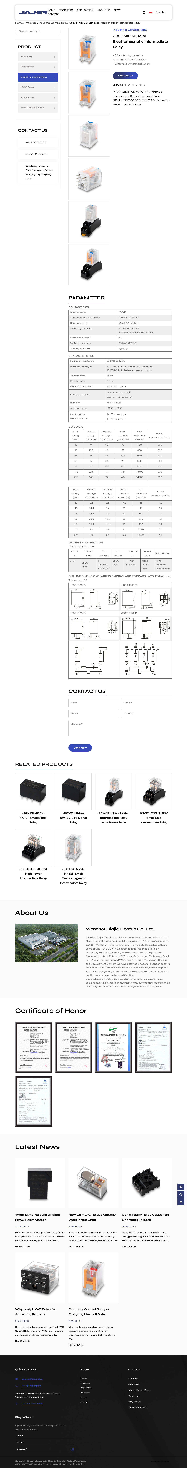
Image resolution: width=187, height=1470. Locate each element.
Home (51, 10)
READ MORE (22, 1248)
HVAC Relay (38, 88)
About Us (103, 10)
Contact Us (125, 75)
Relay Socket (38, 98)
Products (66, 10)
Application (85, 10)
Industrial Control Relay (54, 23)
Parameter (87, 298)
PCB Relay (38, 57)
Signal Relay (38, 67)
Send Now (80, 748)
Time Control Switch (38, 108)
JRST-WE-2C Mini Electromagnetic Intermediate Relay (119, 947)
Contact (53, 14)
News (117, 10)
